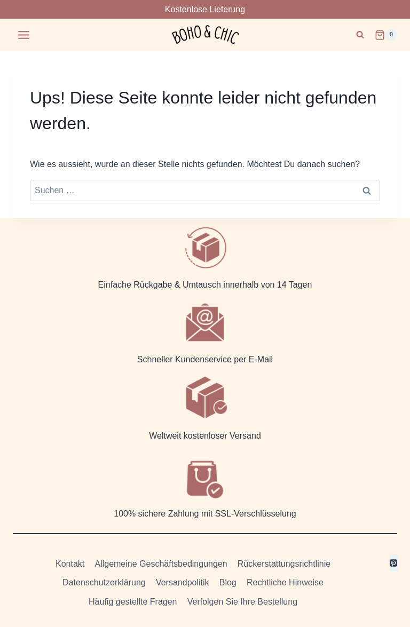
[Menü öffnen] (24, 34)
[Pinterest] (393, 563)
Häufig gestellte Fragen (133, 601)
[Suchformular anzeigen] (360, 35)
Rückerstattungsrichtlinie (284, 563)
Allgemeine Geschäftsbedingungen (160, 563)
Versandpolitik (182, 582)
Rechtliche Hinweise (285, 582)
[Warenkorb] (386, 35)
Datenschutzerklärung (104, 582)
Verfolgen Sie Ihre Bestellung (242, 601)
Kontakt (70, 563)
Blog (227, 582)
